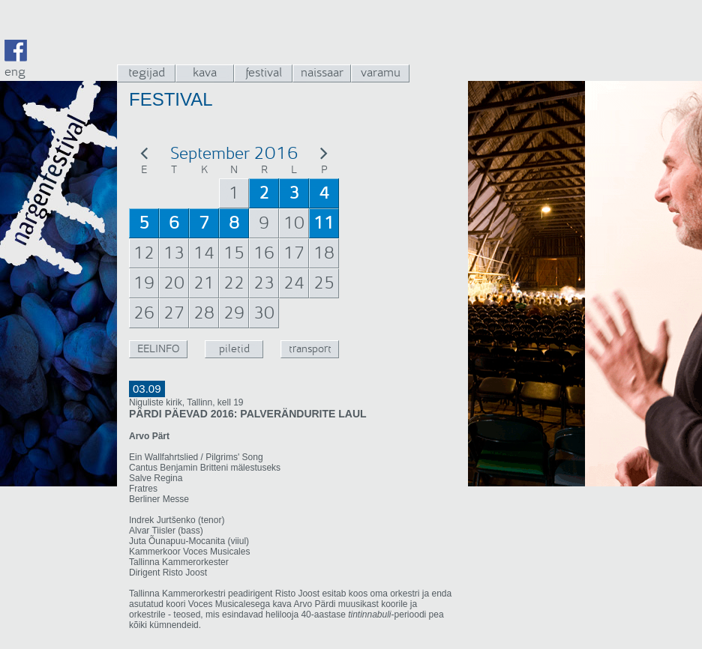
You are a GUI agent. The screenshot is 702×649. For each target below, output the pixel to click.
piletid (234, 348)
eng (15, 71)
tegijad (146, 72)
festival (263, 72)
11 (324, 223)
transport (310, 348)
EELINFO (158, 348)
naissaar (322, 72)
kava (205, 72)
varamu (380, 72)
